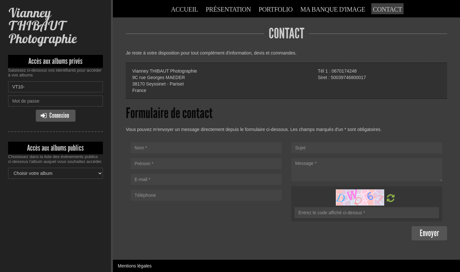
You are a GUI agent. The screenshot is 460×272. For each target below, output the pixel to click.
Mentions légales (135, 265)
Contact (387, 9)
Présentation (228, 9)
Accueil (184, 9)
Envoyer (429, 233)
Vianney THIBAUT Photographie (42, 26)
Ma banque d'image (332, 9)
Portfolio (276, 9)
